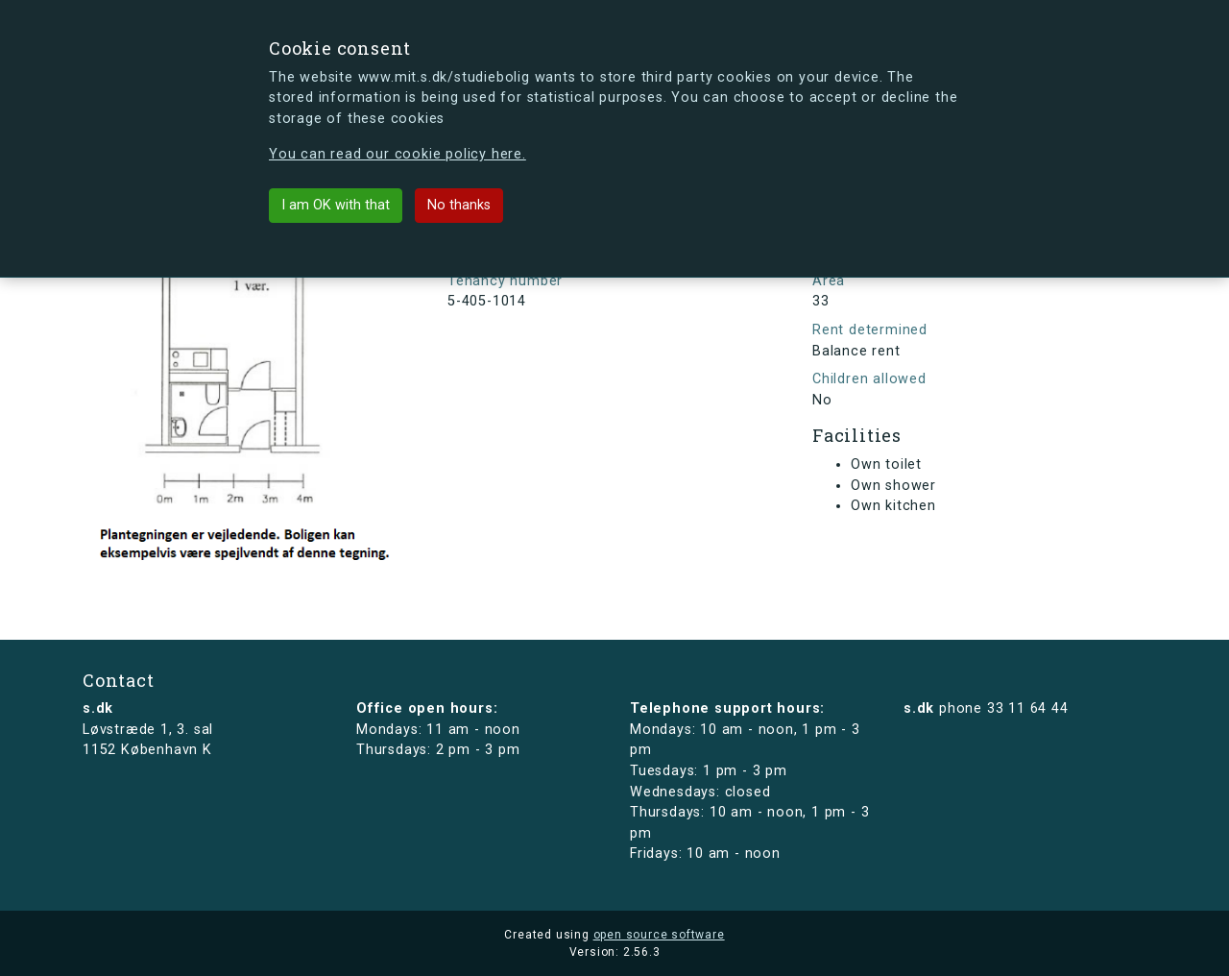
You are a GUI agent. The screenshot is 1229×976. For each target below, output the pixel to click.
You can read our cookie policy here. (397, 154)
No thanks (459, 205)
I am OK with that (335, 205)
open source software (659, 934)
